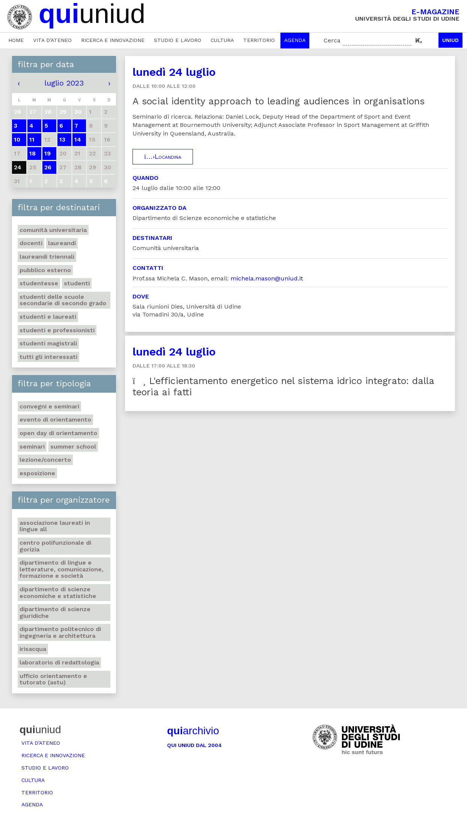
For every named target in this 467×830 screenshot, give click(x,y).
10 (17, 139)
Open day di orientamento (58, 433)
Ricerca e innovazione (113, 40)
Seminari (32, 446)
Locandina (162, 156)
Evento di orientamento (55, 419)
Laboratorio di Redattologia (59, 662)
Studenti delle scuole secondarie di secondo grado (63, 300)
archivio (193, 731)
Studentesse (39, 283)
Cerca (332, 40)
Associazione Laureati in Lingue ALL (55, 526)
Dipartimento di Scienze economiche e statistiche (58, 593)
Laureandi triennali (47, 256)
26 (47, 167)
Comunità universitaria (53, 229)
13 (62, 139)
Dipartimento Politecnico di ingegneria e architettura (60, 632)
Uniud (450, 40)
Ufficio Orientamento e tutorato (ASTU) (53, 679)
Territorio (259, 40)
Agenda (295, 40)
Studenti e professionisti (57, 330)
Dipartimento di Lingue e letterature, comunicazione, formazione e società (62, 569)
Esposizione (37, 473)
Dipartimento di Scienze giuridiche (55, 612)
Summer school (73, 446)
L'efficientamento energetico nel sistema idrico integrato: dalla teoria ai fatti (283, 386)
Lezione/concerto (45, 459)
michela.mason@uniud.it (266, 278)
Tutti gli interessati (48, 356)
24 (17, 167)
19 (47, 153)
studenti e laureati (48, 316)
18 (32, 153)
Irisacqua (33, 648)
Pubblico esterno (45, 270)
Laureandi (62, 243)
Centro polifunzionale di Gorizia (55, 546)
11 (32, 139)
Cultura (222, 40)
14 (77, 139)
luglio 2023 (64, 82)
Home (16, 40)
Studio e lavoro (177, 40)
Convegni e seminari (49, 406)
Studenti (77, 283)
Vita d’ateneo (52, 40)
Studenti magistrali (48, 343)
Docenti (31, 243)
